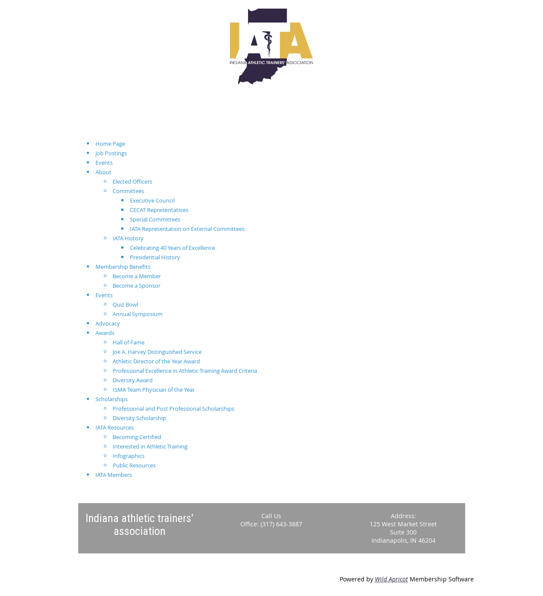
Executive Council (152, 200)
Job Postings (111, 153)
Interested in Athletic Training (150, 446)
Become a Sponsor (136, 285)
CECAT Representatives (159, 210)
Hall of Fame (128, 342)
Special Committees (155, 219)
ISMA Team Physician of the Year (154, 389)
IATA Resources (114, 427)
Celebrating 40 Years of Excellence (172, 248)
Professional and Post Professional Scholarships (173, 408)
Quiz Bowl (125, 304)
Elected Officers (132, 181)
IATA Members (113, 475)
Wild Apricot (391, 579)
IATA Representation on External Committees (187, 229)
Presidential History (155, 257)
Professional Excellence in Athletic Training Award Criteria (185, 371)
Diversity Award (133, 380)
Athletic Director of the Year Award (156, 361)
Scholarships (111, 399)
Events (104, 162)
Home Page (110, 143)
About (103, 172)
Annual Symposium (138, 314)
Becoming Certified (137, 437)
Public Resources (134, 465)
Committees (128, 191)
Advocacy (107, 323)
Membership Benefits (122, 266)
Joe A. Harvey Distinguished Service (157, 352)
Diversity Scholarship (139, 418)
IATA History (128, 238)
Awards (104, 333)
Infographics (128, 456)
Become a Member (137, 276)
